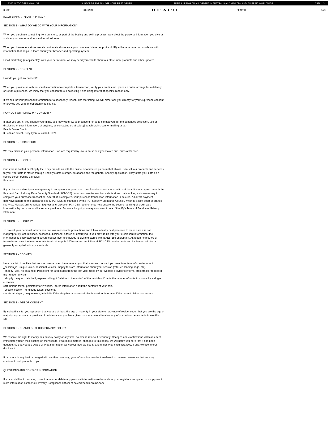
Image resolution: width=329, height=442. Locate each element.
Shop (6, 10)
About (27, 17)
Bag (323, 10)
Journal (88, 10)
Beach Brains (11, 17)
